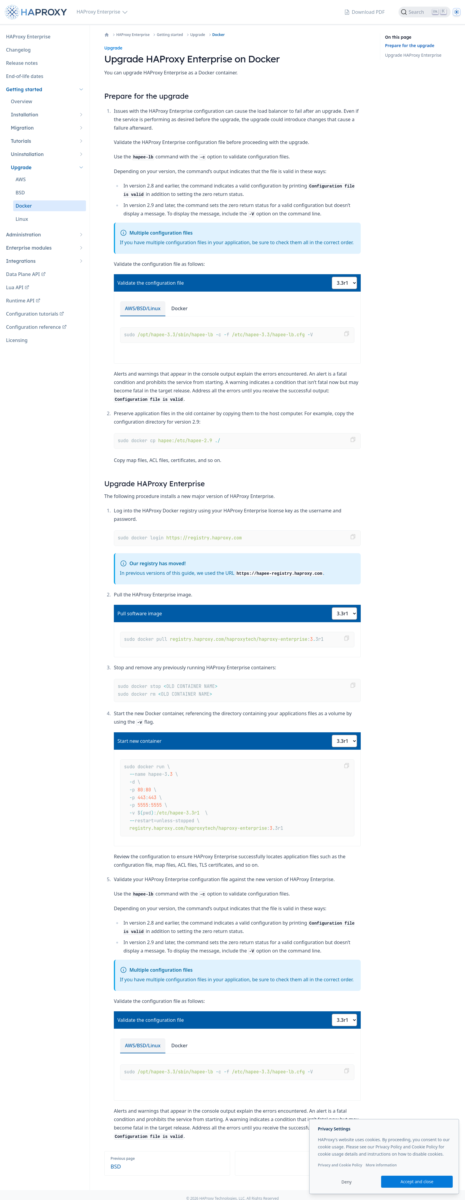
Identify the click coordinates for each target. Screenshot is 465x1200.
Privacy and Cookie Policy (340, 1165)
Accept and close (417, 1181)
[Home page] (37, 12)
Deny (347, 1182)
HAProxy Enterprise (133, 34)
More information (381, 1165)
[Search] (424, 12)
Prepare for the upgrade (409, 45)
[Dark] (456, 12)
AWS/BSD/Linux (143, 308)
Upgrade (197, 34)
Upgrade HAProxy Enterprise (413, 55)
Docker (218, 34)
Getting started (170, 34)
